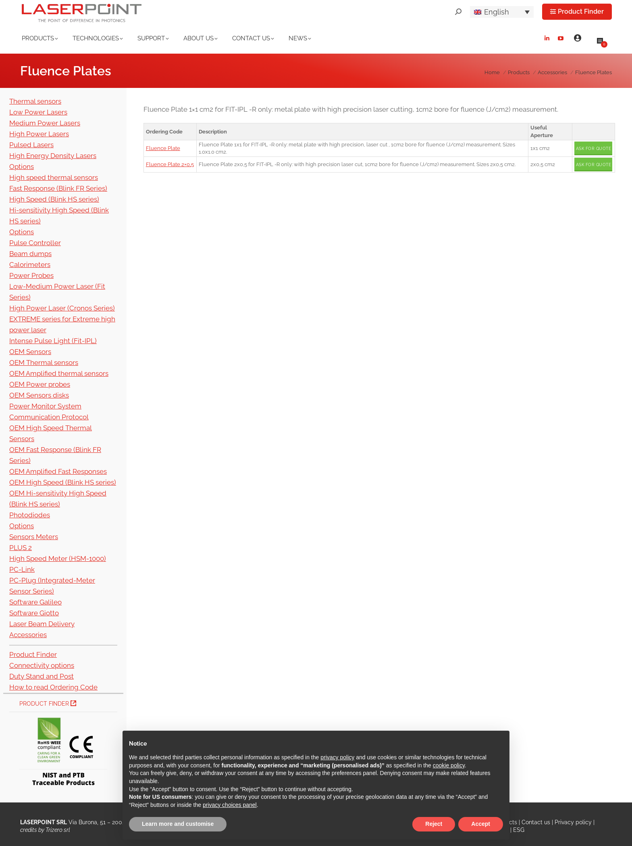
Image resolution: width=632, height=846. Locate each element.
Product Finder (33, 654)
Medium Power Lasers (44, 123)
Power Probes (31, 275)
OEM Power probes (39, 384)
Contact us (536, 822)
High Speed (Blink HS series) (54, 199)
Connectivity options (41, 665)
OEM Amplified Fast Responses (58, 471)
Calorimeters (29, 264)
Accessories (28, 635)
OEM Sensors (30, 352)
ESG (518, 830)
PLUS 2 (20, 548)
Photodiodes (29, 515)
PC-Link (22, 569)
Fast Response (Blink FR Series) (58, 188)
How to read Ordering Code (53, 687)
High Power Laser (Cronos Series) (62, 308)
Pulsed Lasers (31, 145)
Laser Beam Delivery (42, 624)
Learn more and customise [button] (178, 824)
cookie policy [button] (449, 765)
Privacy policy (573, 822)
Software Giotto (34, 613)
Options (21, 167)
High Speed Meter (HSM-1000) (57, 558)
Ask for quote (593, 148)
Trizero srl (58, 830)
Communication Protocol (49, 417)
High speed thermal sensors (53, 177)
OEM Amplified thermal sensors (58, 373)
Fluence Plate (163, 148)
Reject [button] (433, 824)
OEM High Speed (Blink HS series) (62, 482)
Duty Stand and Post (41, 676)
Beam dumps (30, 254)
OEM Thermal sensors (43, 362)
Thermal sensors (35, 101)
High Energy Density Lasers (52, 156)
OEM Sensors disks (39, 395)
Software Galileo (35, 602)
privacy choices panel (230, 805)
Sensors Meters (33, 537)
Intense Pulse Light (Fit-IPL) (53, 341)
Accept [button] (480, 824)
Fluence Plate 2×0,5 (170, 164)
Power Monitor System (45, 406)
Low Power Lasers (38, 112)
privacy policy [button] (337, 757)
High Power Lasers (39, 134)
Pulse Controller (35, 243)
